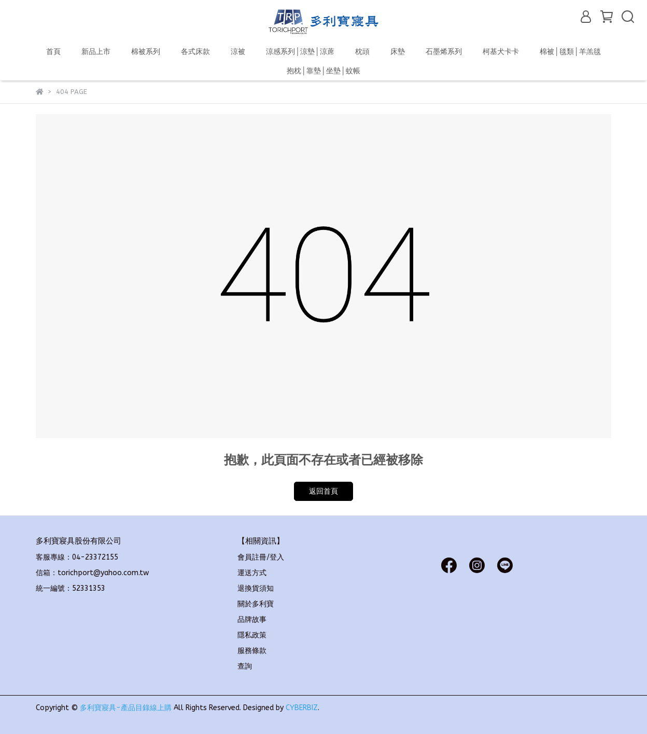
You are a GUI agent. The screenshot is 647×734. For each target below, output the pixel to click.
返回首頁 (323, 491)
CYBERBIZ (302, 707)
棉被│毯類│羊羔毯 (570, 51)
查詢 (244, 666)
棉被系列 (145, 51)
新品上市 (95, 51)
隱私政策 (251, 635)
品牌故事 (251, 619)
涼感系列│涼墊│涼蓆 (300, 51)
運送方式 (251, 572)
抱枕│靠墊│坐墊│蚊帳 (323, 70)
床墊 (397, 51)
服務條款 (251, 650)
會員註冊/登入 (260, 557)
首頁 (53, 51)
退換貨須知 (255, 588)
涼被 (238, 51)
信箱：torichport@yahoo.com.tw (92, 572)
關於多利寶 (255, 604)
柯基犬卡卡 (501, 51)
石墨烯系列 (444, 51)
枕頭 (362, 51)
